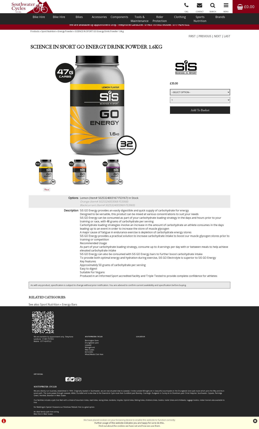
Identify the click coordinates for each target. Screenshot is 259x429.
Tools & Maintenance (139, 19)
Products (34, 32)
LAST (227, 37)
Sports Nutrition (200, 19)
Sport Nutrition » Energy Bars (58, 306)
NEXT (217, 37)
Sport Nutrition (48, 32)
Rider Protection (160, 19)
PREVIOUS (205, 37)
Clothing (180, 17)
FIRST (192, 37)
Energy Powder (65, 32)
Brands (220, 17)
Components (119, 17)
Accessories (99, 17)
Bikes (79, 17)
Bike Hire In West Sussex (43, 405)
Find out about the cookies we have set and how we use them (129, 425)
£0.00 (246, 6)
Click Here (97, 355)
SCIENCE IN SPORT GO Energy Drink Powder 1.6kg (99, 32)
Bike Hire (39, 17)
